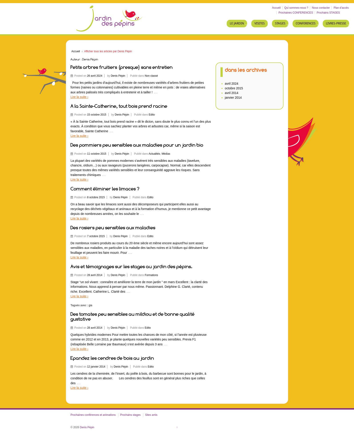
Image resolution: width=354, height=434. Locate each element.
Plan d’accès (341, 7)
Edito (152, 114)
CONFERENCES (305, 23)
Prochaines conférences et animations (93, 414)
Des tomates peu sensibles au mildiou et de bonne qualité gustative (133, 316)
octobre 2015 (234, 88)
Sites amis (151, 414)
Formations (151, 275)
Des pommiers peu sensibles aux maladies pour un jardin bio (137, 145)
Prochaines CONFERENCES (296, 12)
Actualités (154, 153)
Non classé (151, 75)
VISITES (259, 23)
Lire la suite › (79, 97)
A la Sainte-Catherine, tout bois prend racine (119, 106)
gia (90, 305)
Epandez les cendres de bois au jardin (112, 358)
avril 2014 (231, 93)
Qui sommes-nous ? (296, 7)
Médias (166, 153)
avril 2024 (231, 83)
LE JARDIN (237, 23)
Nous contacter (321, 7)
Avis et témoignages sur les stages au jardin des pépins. (131, 266)
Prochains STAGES (328, 12)
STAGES (280, 23)
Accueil (276, 7)
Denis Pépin (118, 75)
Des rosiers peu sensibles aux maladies (113, 227)
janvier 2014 (233, 97)
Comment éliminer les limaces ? (105, 189)
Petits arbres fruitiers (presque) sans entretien (122, 67)
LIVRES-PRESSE (336, 23)
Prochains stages (130, 414)
